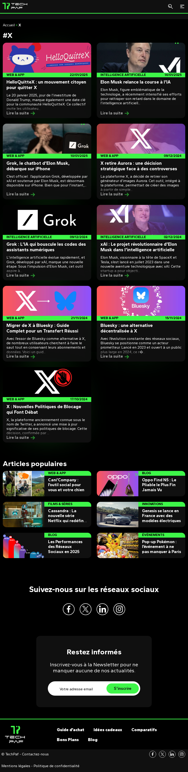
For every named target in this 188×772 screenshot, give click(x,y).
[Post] (47, 80)
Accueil (9, 25)
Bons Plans (68, 741)
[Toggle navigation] (182, 6)
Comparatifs (144, 731)
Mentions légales (15, 768)
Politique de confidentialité (56, 768)
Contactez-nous (35, 756)
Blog (92, 741)
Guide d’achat (70, 731)
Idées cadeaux (108, 731)
